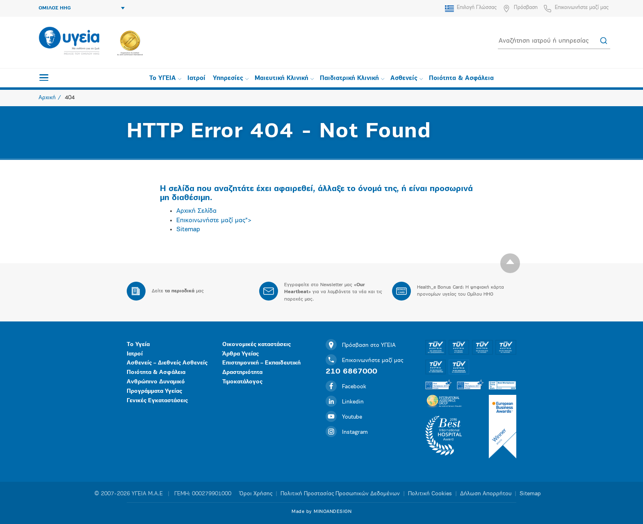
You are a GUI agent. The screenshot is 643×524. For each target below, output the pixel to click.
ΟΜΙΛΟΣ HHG (82, 8)
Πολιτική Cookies (430, 494)
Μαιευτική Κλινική (284, 78)
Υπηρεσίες (231, 78)
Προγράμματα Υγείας (154, 391)
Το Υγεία (138, 345)
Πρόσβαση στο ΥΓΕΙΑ (361, 345)
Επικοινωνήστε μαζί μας (582, 7)
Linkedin (345, 402)
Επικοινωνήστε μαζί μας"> (214, 220)
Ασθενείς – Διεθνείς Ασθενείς (167, 363)
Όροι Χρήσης (255, 494)
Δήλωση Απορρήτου (485, 494)
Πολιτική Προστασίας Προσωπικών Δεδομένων (340, 494)
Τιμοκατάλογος (242, 382)
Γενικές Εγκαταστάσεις (157, 401)
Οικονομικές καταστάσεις (256, 345)
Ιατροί (196, 78)
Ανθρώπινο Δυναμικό (156, 382)
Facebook (346, 387)
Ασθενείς (406, 78)
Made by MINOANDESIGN (321, 511)
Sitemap (188, 229)
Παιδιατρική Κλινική (352, 78)
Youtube (344, 417)
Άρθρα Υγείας (240, 354)
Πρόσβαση (526, 7)
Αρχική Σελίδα (196, 211)
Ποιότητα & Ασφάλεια (461, 78)
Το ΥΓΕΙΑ (165, 78)
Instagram (347, 432)
